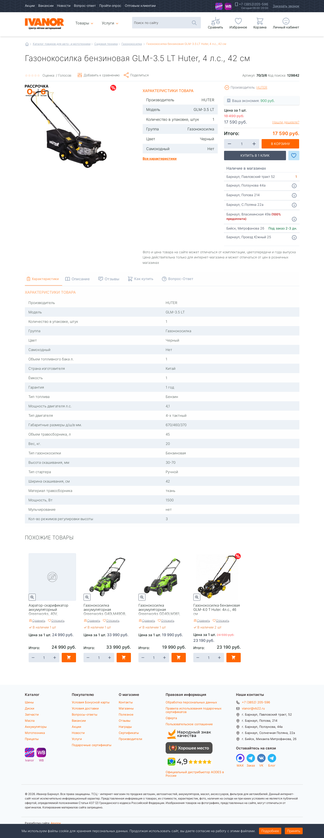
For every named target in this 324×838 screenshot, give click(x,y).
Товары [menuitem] (85, 21)
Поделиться (139, 75)
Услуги (77, 739)
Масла (29, 720)
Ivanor (218, 6)
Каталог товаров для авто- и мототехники (62, 43)
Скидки (113, 88)
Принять (293, 831)
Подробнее (270, 831)
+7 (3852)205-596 (253, 4)
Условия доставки (85, 708)
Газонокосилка (132, 43)
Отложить (58, 620)
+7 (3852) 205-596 (256, 702)
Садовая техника (106, 43)
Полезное (126, 714)
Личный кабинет (286, 27)
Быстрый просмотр (32, 597)
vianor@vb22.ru (253, 708)
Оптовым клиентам (140, 5)
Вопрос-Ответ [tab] (189, 278)
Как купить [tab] (152, 278)
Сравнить (38, 620)
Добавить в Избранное (293, 155)
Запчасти (32, 714)
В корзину (280, 143)
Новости (63, 5)
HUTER (261, 87)
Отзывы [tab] (121, 278)
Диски (29, 708)
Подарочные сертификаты (91, 745)
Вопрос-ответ (85, 5)
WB (228, 6)
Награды (125, 727)
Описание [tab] (89, 278)
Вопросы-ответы (84, 714)
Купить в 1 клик (255, 155)
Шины (29, 702)
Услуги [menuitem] (108, 22)
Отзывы (124, 720)
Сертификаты (129, 733)
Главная (27, 44)
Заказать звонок (286, 6)
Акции (30, 5)
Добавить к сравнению (102, 75)
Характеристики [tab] (49, 278)
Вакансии (45, 5)
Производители (130, 739)
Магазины (126, 708)
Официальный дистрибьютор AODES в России (195, 773)
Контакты (126, 702)
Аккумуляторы (36, 727)
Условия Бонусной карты (91, 702)
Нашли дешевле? (285, 122)
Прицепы (32, 739)
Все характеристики (160, 158)
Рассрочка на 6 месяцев (36, 96)
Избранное (238, 27)
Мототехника (35, 733)
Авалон (56, 823)
